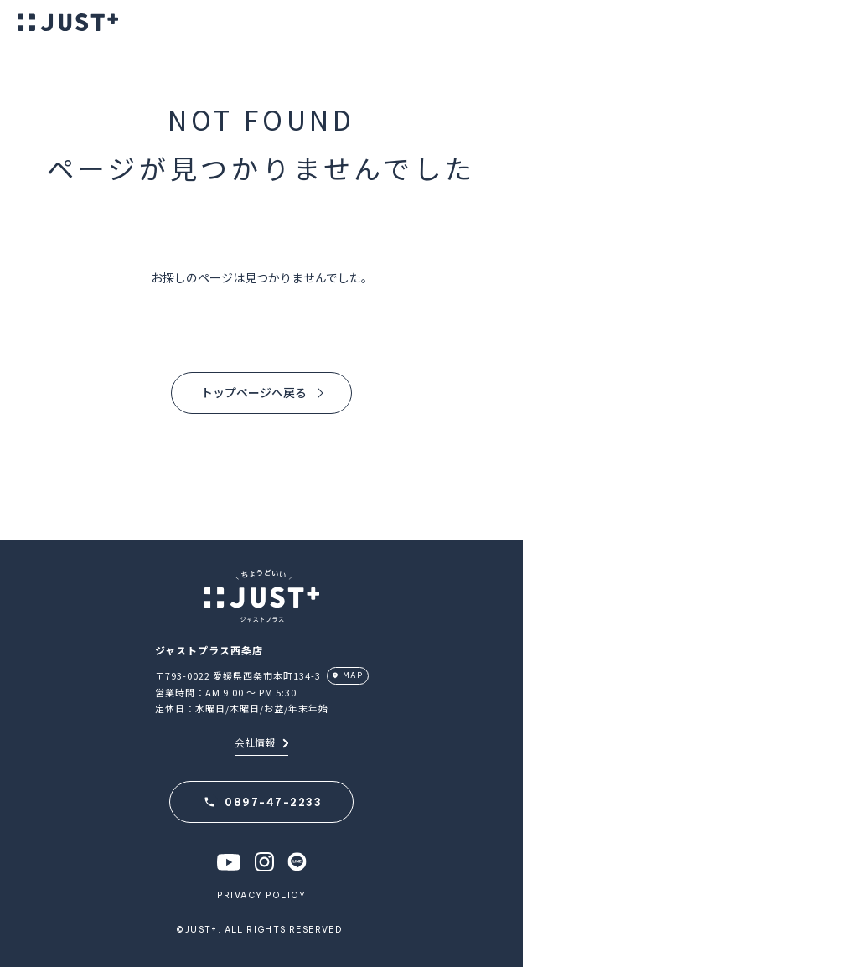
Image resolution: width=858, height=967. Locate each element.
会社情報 (261, 742)
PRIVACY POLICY (261, 895)
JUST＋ (68, 22)
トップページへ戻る (254, 392)
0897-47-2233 (273, 802)
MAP (353, 675)
